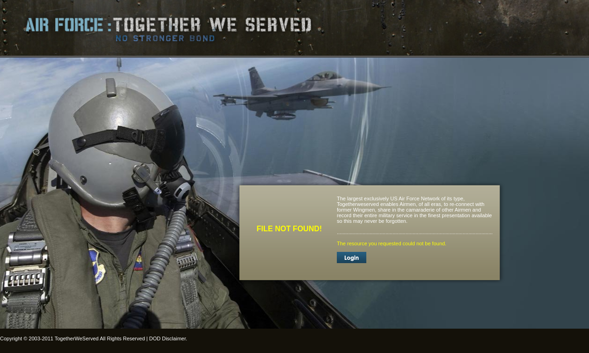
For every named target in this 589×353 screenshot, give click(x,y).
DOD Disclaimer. (168, 338)
